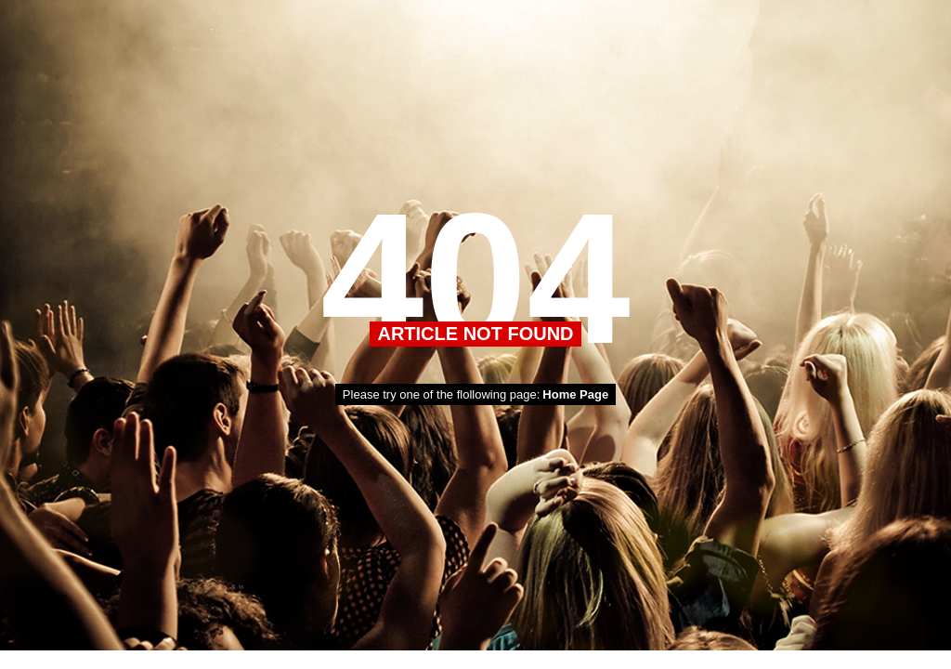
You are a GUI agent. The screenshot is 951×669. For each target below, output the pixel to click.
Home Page (575, 394)
